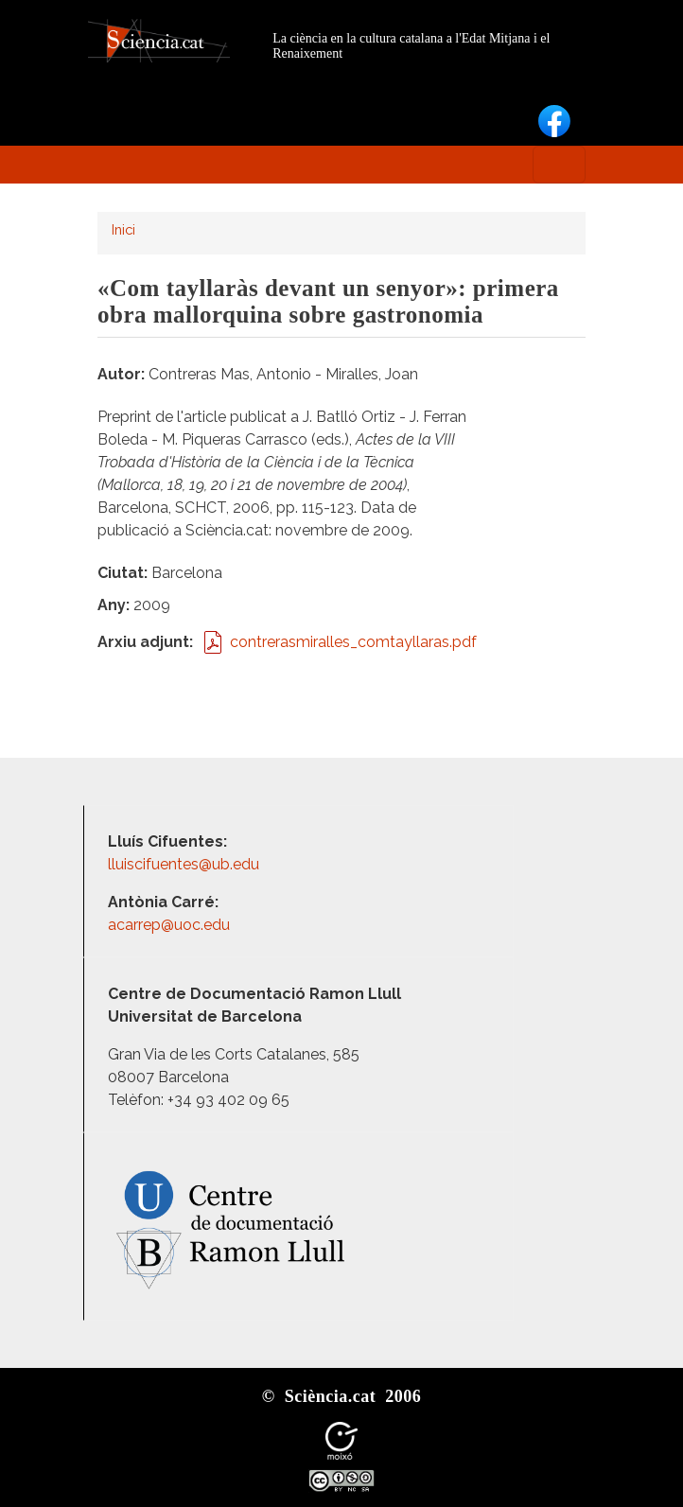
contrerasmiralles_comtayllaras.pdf (353, 642)
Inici (123, 229)
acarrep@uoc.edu (169, 925)
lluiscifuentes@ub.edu (185, 864)
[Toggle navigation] (559, 165)
